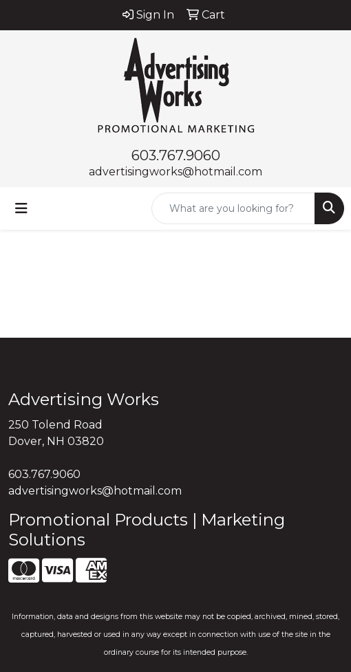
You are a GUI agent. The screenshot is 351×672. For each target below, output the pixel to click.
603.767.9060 (175, 155)
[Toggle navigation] (21, 208)
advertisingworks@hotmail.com (175, 171)
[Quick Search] (233, 208)
